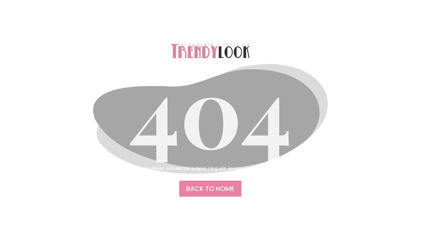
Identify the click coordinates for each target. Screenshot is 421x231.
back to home (210, 188)
